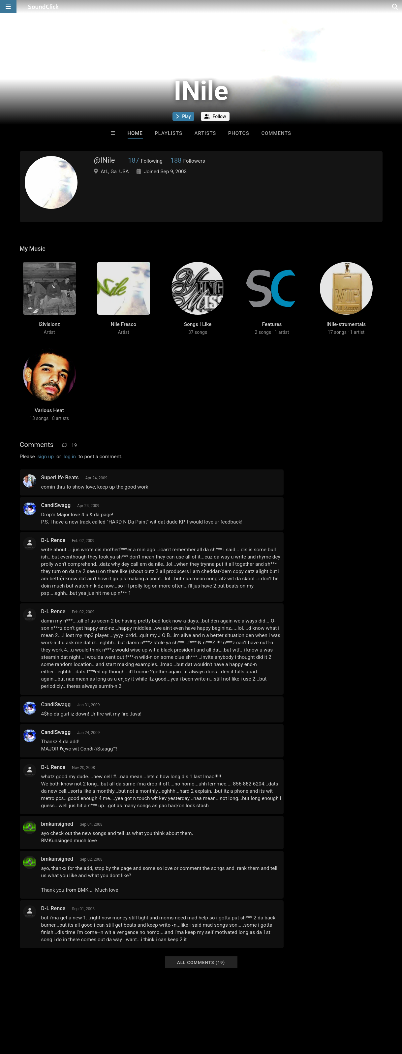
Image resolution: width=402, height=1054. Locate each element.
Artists (205, 133)
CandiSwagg (56, 505)
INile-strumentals (346, 324)
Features (272, 324)
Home (135, 133)
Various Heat (49, 410)
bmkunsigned (57, 824)
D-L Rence (53, 540)
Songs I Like (198, 324)
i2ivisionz (49, 324)
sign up (45, 457)
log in (70, 457)
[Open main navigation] (8, 6)
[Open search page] (395, 6)
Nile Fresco (123, 324)
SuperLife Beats (60, 477)
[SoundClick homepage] (43, 6)
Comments (276, 133)
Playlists (168, 133)
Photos (238, 133)
